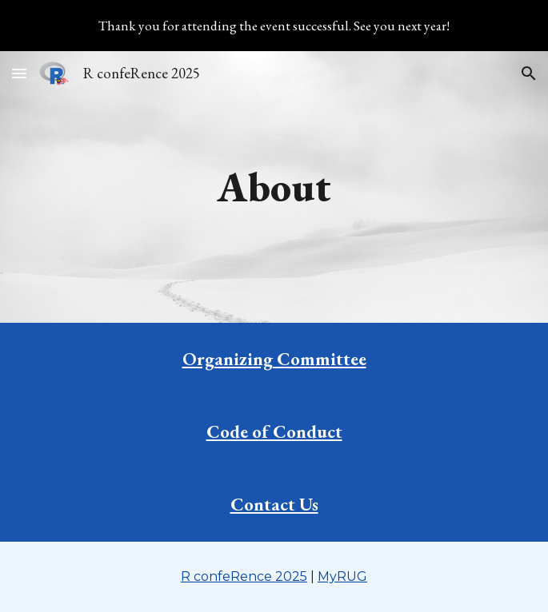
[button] (19, 73)
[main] (274, 187)
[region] (274, 25)
